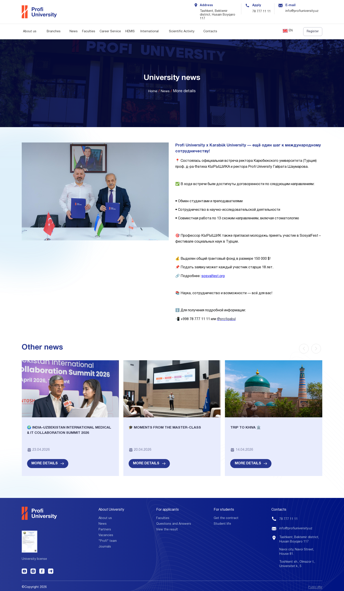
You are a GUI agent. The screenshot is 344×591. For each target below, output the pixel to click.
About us (29, 31)
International (149, 31)
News (74, 31)
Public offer (314, 584)
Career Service (110, 31)
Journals (105, 546)
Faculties (88, 31)
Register (313, 31)
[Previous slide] (304, 349)
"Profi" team (108, 540)
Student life (222, 523)
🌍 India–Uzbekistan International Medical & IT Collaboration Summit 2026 (67, 434)
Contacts (210, 31)
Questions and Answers (173, 523)
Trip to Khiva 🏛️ (247, 428)
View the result (167, 529)
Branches (54, 31)
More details (47, 462)
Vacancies (106, 534)
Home (152, 91)
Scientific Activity (181, 31)
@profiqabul (226, 319)
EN (288, 31)
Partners (105, 529)
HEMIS (130, 31)
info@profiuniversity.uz (295, 528)
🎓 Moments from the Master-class (169, 428)
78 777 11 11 (261, 11)
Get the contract (226, 517)
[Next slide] (316, 349)
